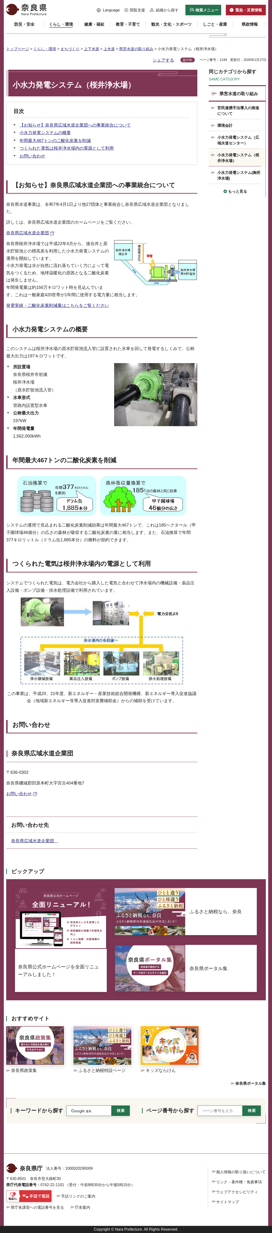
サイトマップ (227, 1202)
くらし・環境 (44, 49)
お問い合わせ (32, 156)
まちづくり (69, 49)
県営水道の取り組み (136, 49)
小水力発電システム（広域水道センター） (238, 140)
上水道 (109, 49)
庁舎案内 (82, 1207)
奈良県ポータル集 (250, 1083)
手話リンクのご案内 (78, 1196)
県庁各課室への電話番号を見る (37, 1207)
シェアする (163, 60)
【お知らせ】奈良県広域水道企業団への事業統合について (75, 125)
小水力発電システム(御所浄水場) (238, 175)
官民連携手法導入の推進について (238, 111)
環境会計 (225, 125)
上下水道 (91, 49)
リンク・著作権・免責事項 (239, 1182)
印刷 (189, 60)
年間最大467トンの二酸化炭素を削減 (55, 140)
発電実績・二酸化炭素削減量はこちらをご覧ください (57, 305)
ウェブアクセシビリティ (237, 1192)
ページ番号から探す (170, 1111)
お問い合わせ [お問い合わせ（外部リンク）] (19, 793)
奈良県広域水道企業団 (34, 840)
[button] (108, 10)
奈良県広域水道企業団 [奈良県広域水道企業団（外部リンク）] (27, 233)
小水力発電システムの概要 (45, 132)
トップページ (17, 49)
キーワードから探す (39, 1111)
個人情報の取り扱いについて (241, 1172)
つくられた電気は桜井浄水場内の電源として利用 (66, 148)
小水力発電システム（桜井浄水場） (238, 158)
